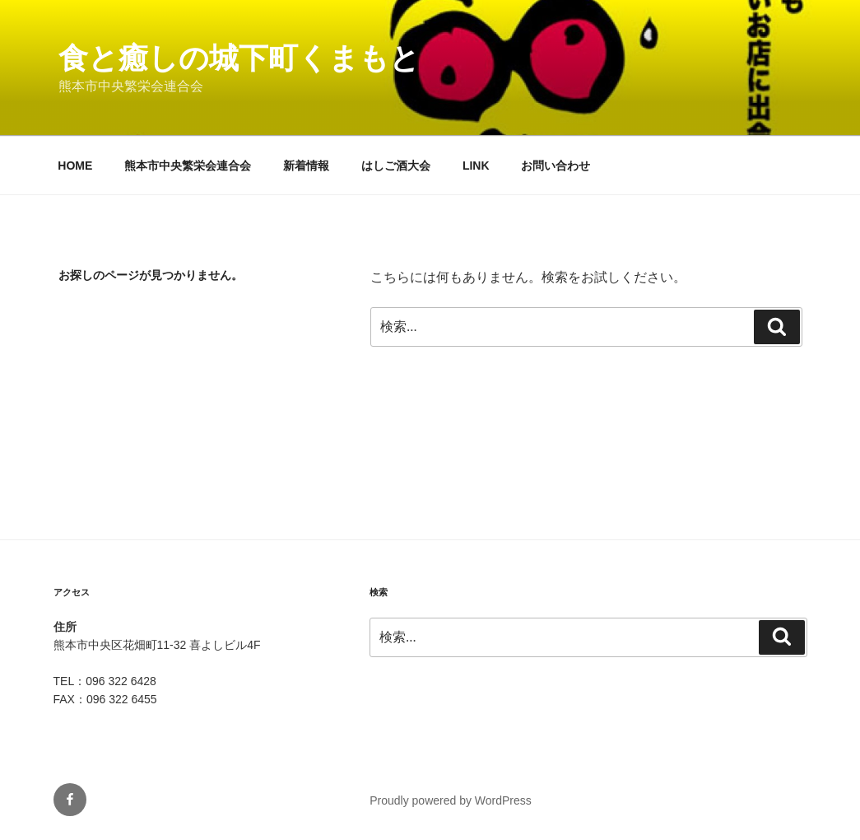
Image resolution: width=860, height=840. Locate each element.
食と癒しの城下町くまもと (239, 58)
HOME (75, 165)
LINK (476, 165)
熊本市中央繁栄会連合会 (187, 165)
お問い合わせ (555, 165)
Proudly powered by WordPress (451, 800)
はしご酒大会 (395, 165)
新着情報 (306, 165)
